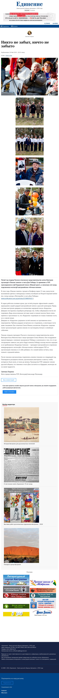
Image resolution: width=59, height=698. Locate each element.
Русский (27, 10)
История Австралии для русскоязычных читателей (19, 444)
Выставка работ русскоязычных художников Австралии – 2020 (23, 524)
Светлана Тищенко (29, 36)
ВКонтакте (4, 693)
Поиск (47, 23)
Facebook (3, 690)
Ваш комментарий (8, 380)
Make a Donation (9, 391)
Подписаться (7, 683)
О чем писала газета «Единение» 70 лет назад (18, 484)
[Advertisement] (30, 628)
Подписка (5, 26)
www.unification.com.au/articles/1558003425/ (17, 298)
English (32, 10)
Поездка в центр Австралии (12, 564)
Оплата (14, 26)
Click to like (9, 55)
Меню (55, 23)
